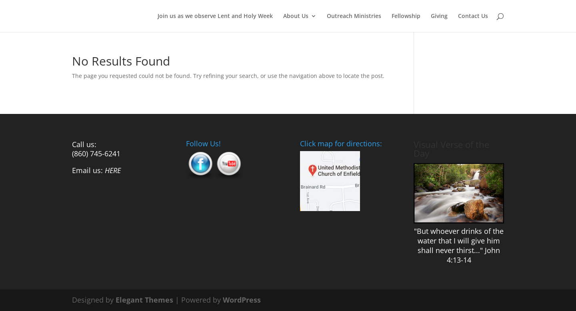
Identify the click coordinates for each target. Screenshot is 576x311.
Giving (439, 16)
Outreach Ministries (354, 16)
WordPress (242, 300)
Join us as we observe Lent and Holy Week (215, 16)
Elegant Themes (144, 300)
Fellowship (406, 16)
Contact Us (473, 16)
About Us (295, 16)
